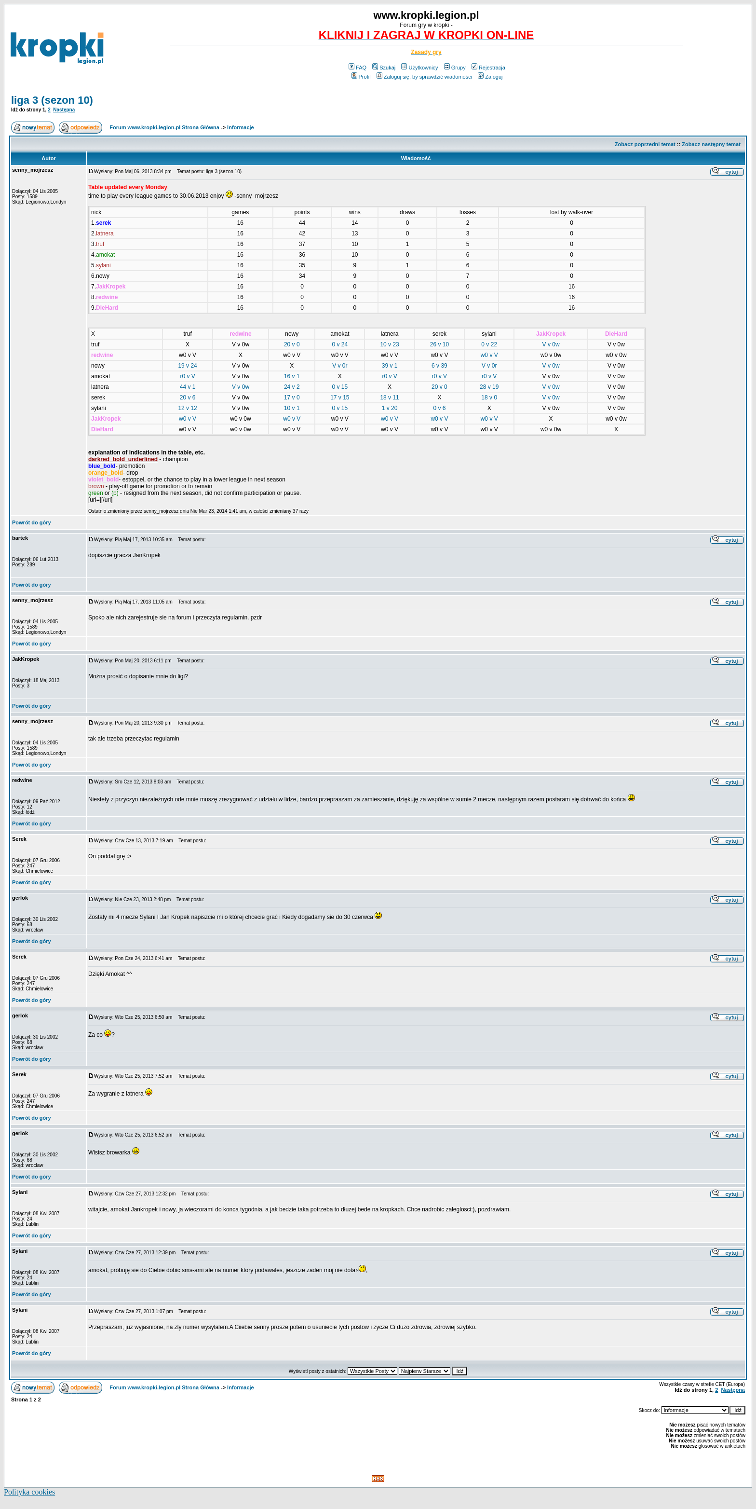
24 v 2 (292, 387)
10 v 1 (292, 408)
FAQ (357, 67)
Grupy (455, 67)
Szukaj (383, 67)
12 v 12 (187, 408)
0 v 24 (340, 344)
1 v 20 (390, 408)
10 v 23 (389, 344)
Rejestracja (488, 67)
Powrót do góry (31, 522)
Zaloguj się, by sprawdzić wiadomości (424, 77)
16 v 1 (292, 376)
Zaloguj (490, 77)
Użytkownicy (419, 67)
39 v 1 (390, 365)
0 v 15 (340, 387)
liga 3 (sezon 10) (52, 100)
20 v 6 (188, 397)
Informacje (240, 127)
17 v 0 (292, 397)
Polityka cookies (29, 1492)
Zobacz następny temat (711, 144)
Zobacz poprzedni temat (645, 144)
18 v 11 (389, 397)
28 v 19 (489, 387)
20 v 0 (292, 344)
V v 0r (339, 365)
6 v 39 (439, 365)
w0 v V (489, 355)
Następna (64, 109)
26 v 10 (439, 344)
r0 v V (187, 376)
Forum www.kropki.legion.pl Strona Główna (164, 127)
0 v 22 (489, 344)
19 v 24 (187, 365)
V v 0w (551, 344)
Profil (361, 77)
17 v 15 (339, 397)
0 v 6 (439, 408)
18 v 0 (489, 397)
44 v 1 (188, 387)
